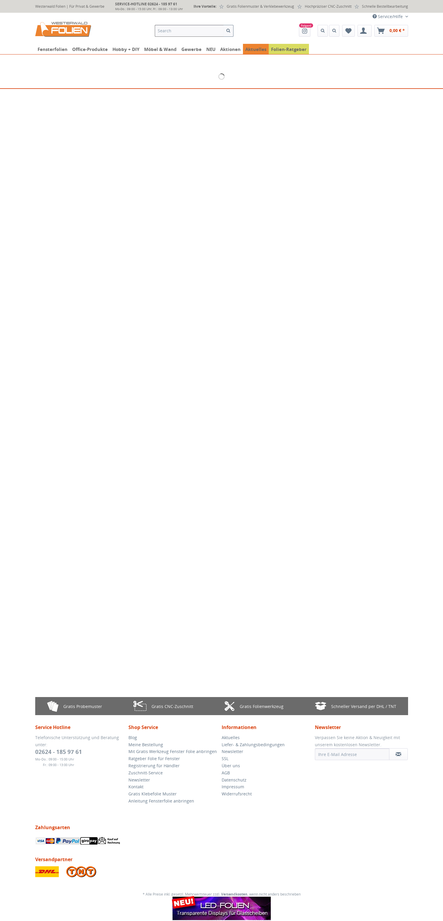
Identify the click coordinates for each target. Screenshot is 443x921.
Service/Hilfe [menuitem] (388, 16)
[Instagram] (304, 31)
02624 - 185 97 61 (58, 752)
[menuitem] (194, 33)
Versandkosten (234, 894)
